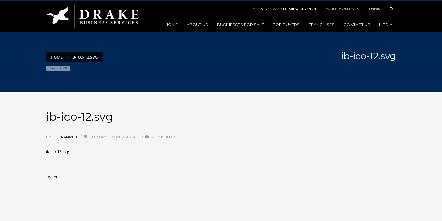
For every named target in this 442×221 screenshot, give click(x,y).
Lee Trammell (65, 137)
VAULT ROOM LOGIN (342, 9)
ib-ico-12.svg (57, 151)
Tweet (51, 177)
